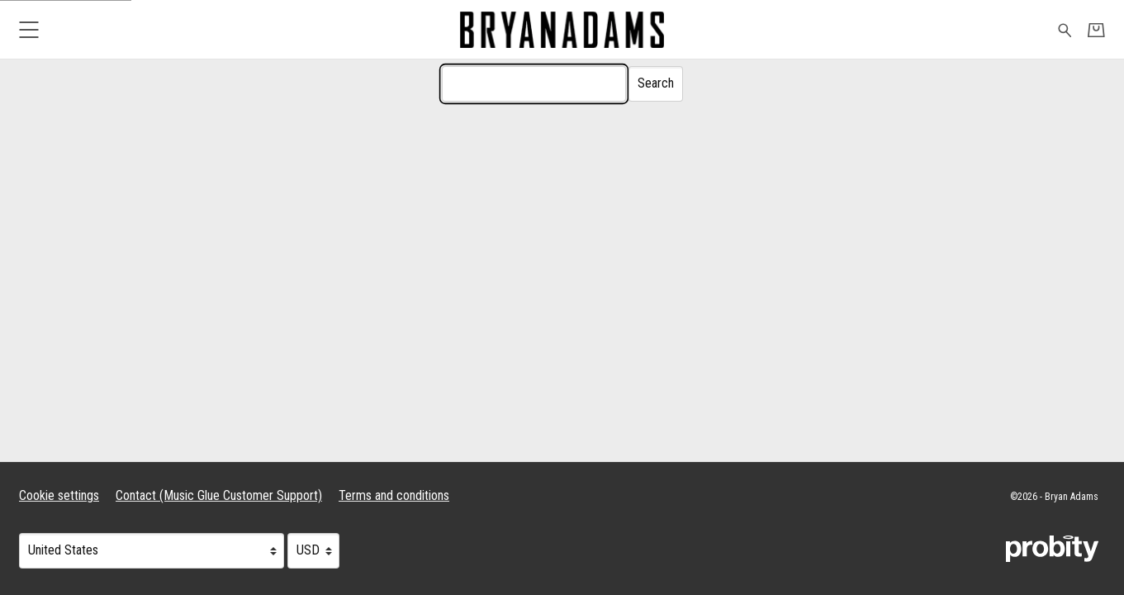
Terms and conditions (394, 495)
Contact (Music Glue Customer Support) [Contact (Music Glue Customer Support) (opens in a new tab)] (219, 495)
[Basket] (1096, 30)
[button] (28, 29)
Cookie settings (59, 495)
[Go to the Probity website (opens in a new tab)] (1052, 548)
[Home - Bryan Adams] (561, 29)
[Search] (534, 84)
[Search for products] (1065, 29)
